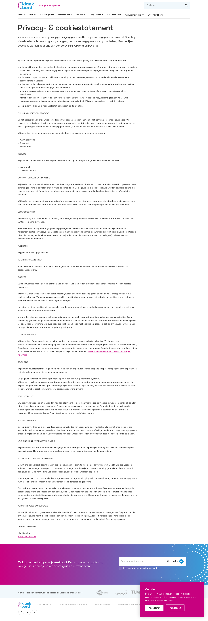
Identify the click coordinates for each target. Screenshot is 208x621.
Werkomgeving (46, 15)
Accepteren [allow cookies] (154, 608)
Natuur (32, 15)
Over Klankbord (155, 15)
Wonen (21, 15)
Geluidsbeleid (114, 15)
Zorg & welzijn (96, 15)
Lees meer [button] (168, 600)
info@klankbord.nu (27, 536)
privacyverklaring (151, 568)
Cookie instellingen (102, 605)
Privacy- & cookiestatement (73, 605)
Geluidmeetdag (133, 15)
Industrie (80, 15)
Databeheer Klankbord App (130, 605)
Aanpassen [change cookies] (175, 608)
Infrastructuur (65, 15)
